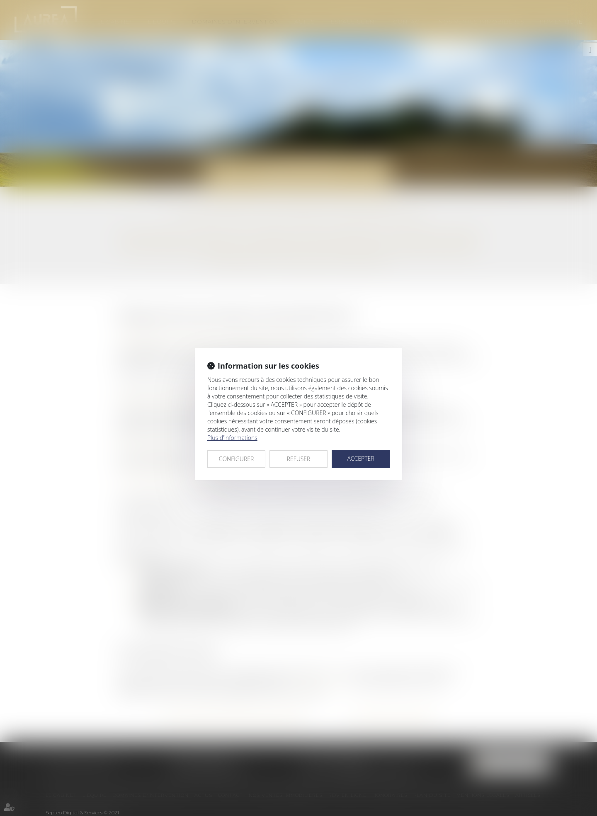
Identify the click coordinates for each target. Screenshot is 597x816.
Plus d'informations (232, 438)
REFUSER (299, 459)
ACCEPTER (360, 458)
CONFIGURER (236, 459)
